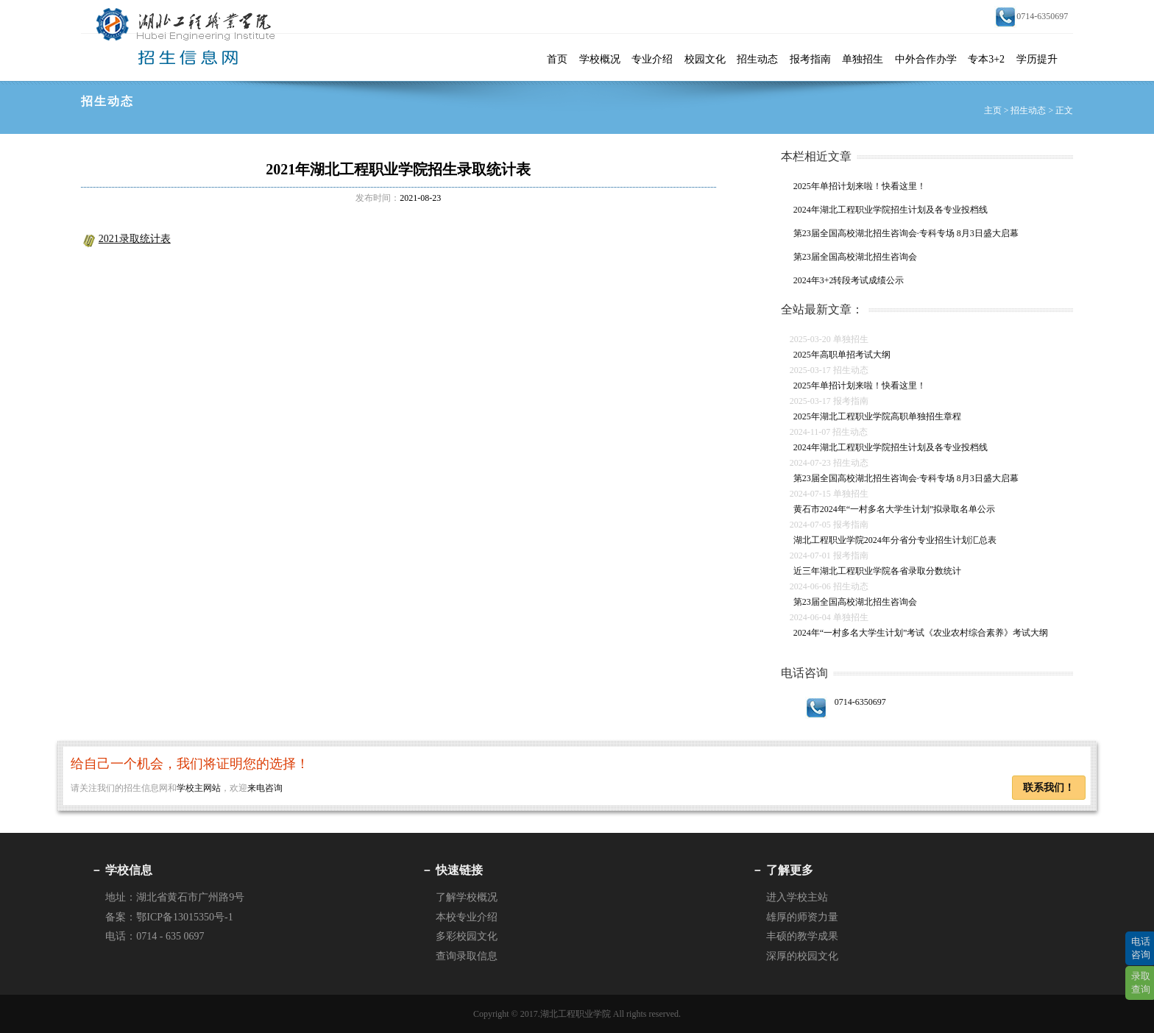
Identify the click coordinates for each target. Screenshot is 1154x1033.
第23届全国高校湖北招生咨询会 (855, 257)
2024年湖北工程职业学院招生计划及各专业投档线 (890, 210)
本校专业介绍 (467, 917)
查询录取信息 (467, 956)
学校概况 (599, 59)
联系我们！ (1049, 787)
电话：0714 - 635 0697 (154, 936)
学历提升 (1037, 59)
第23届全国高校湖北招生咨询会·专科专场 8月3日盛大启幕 (906, 233)
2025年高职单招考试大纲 (842, 354)
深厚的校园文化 (802, 956)
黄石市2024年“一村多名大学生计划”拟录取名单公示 (894, 509)
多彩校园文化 (467, 936)
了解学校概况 (467, 897)
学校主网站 (199, 788)
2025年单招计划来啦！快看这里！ (859, 186)
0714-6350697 (845, 702)
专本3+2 (986, 59)
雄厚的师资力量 (802, 917)
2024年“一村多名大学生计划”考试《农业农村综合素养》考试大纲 (921, 633)
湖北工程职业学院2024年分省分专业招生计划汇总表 (895, 540)
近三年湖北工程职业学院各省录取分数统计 (877, 571)
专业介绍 (652, 59)
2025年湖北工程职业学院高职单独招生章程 (877, 416)
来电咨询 (265, 788)
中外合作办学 (926, 59)
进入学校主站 (797, 897)
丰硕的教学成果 (802, 936)
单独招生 (862, 59)
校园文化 (705, 59)
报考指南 (810, 59)
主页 (993, 110)
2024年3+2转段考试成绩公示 (849, 280)
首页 (557, 59)
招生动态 (757, 59)
